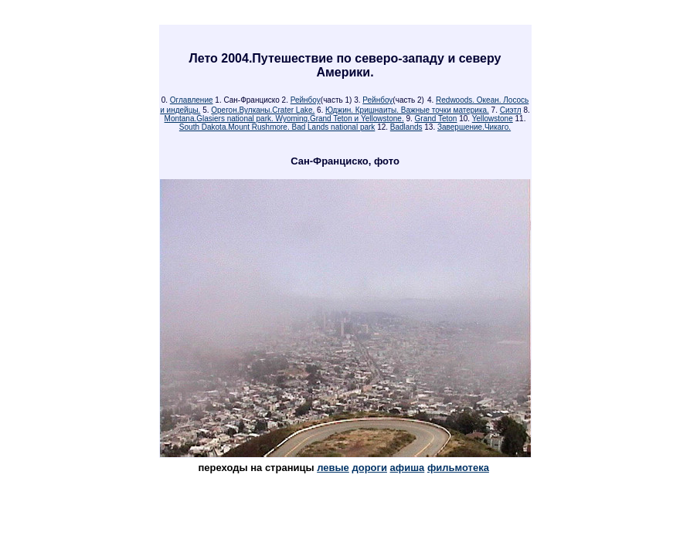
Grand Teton (436, 118)
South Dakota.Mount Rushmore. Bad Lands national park (277, 127)
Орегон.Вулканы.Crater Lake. (262, 110)
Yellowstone (492, 118)
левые (333, 467)
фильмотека (458, 467)
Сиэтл (511, 110)
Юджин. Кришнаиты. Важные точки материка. (407, 110)
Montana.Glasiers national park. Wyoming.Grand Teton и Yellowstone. (284, 118)
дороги (369, 467)
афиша (407, 467)
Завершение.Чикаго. (474, 127)
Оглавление (191, 100)
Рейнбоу (306, 100)
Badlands (406, 127)
